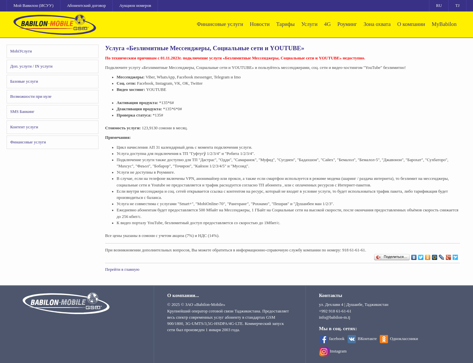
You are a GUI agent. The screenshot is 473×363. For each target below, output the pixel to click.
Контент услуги (24, 127)
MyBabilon (444, 24)
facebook (337, 338)
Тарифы (285, 24)
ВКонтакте (367, 338)
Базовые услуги (24, 81)
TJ (457, 5)
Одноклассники (404, 338)
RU (439, 5)
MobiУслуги (21, 51)
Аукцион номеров (135, 5)
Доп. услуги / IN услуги (31, 66)
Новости (259, 24)
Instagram (338, 351)
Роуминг (347, 24)
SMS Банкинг (22, 111)
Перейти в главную (122, 269)
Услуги (309, 24)
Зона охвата (377, 24)
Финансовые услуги (220, 24)
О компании (411, 24)
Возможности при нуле (31, 96)
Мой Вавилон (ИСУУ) (33, 5)
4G (327, 24)
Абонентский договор (86, 5)
